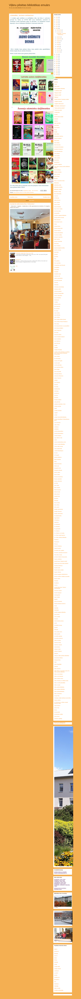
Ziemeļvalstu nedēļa (58, 714)
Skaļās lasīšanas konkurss (59, 603)
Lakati (55, 408)
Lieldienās (56, 429)
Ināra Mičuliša (57, 315)
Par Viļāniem (57, 531)
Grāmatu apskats (58, 291)
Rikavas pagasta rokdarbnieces (61, 574)
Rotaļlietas (56, 583)
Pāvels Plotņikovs (58, 546)
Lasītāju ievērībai (57, 410)
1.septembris (57, 112)
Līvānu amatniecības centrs (60, 442)
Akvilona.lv (56, 951)
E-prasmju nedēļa (58, 234)
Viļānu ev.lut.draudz (58, 674)
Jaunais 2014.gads (58, 360)
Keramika (56, 386)
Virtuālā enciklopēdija (58, 990)
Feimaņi (56, 254)
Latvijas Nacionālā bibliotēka (60, 417)
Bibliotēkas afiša (57, 185)
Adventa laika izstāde (58, 116)
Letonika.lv (56, 970)
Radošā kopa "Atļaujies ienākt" (60, 561)
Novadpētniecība (57, 515)
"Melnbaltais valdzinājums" (60, 105)
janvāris (58, 51)
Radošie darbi (57, 567)
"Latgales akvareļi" (58, 101)
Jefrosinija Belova (58, 373)
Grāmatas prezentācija (59, 286)
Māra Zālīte (56, 485)
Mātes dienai (57, 494)
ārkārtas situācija (57, 172)
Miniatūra (56, 498)
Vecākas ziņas (46, 197)
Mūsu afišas (56, 504)
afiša (16, 266)
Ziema (55, 710)
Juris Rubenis (57, 382)
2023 (57, 22)
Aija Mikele (56, 125)
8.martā (55, 114)
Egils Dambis (57, 239)
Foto (55, 258)
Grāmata (56, 282)
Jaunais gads (57, 362)
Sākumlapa (30, 197)
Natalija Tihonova (58, 511)
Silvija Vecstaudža (58, 601)
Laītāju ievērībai (57, 406)
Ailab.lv (55, 949)
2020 (57, 28)
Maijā (55, 461)
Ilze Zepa (56, 310)
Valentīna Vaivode (58, 644)
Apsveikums (56, 162)
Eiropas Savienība (58, 241)
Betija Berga (56, 176)
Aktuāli (55, 131)
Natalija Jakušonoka (58, 509)
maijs (58, 44)
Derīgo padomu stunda (59, 217)
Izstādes (56, 347)
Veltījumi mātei (57, 649)
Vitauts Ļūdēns (57, 700)
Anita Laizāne (57, 157)
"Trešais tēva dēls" (58, 110)
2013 (57, 65)
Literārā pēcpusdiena (58, 433)
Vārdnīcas (56, 983)
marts (58, 48)
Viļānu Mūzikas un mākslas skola (61, 680)
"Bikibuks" (56, 97)
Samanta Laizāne (58, 590)
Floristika (56, 256)
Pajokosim (56, 522)
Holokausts (56, 299)
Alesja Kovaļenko (58, 138)
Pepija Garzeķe (57, 548)
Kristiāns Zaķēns (57, 399)
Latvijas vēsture (57, 968)
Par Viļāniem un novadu (59, 533)
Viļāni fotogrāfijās (57, 664)
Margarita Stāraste (58, 470)
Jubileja (55, 380)
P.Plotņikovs (56, 520)
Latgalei (56, 412)
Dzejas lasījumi (57, 230)
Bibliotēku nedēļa (58, 189)
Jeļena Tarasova (57, 378)
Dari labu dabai (57, 211)
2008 (57, 74)
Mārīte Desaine (57, 489)
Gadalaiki (56, 271)
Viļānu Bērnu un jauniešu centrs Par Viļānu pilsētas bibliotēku (61, 671)
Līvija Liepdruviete (58, 448)
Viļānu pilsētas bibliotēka (59, 689)
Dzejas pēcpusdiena (58, 232)
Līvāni (55, 439)
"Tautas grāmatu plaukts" (59, 108)
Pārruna (56, 544)
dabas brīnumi (57, 200)
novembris (59, 31)
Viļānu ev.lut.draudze (58, 676)
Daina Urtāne (57, 204)
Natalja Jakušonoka (58, 513)
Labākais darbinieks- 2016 (59, 404)
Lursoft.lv (56, 973)
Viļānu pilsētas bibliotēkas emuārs (29, 5)
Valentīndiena (57, 647)
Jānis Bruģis (56, 369)
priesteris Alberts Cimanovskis (60, 556)
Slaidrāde (56, 608)
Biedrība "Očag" (57, 191)
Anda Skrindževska (58, 151)
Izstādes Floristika (58, 349)
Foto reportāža (57, 263)
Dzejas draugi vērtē (58, 228)
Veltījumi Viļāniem (58, 651)
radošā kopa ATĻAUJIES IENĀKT (61, 563)
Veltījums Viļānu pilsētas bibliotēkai (61, 655)
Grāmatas (56, 284)
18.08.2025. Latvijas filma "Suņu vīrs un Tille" (24, 253)
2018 (57, 56)
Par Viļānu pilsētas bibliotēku (28, 192)
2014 (57, 63)
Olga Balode (57, 517)
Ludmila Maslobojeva (58, 450)
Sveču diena (57, 614)
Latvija (55, 964)
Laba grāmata (57, 401)
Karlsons (56, 384)
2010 (57, 71)
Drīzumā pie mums (58, 221)
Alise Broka (56, 140)
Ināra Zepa (56, 323)
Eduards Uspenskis (58, 237)
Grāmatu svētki (57, 289)
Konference (56, 393)
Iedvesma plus (57, 304)
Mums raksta (57, 502)
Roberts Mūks (57, 578)
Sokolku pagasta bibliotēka (60, 612)
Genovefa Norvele (58, 280)
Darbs (55, 957)
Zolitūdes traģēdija (58, 718)
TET (55, 981)
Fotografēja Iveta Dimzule (59, 265)
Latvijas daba (57, 966)
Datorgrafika (56, 213)
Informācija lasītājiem (58, 328)
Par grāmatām (57, 528)
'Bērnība (56, 82)
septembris (59, 38)
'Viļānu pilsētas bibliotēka (59, 88)
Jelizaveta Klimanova (58, 375)
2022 (57, 24)
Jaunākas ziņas (13, 197)
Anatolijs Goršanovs (58, 149)
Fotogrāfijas (56, 267)
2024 (57, 21)
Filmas (55, 960)
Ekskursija (56, 243)
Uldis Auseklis (57, 634)
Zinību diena (57, 716)
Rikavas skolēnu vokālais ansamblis (61, 576)
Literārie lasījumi (57, 435)
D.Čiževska (56, 198)
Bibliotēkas (56, 182)
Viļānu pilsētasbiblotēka (59, 691)
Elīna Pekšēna (57, 245)
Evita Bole (56, 252)
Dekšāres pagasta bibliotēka (60, 215)
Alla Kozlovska (57, 144)
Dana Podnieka (57, 206)
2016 (57, 59)
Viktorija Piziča (57, 660)
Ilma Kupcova (57, 306)
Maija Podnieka (57, 459)
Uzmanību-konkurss (58, 638)
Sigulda (55, 599)
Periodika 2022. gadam (59, 550)
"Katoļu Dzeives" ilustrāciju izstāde (61, 99)
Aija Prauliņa (57, 127)
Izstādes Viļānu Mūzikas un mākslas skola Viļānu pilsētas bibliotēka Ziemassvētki (62, 353)
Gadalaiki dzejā (57, 273)
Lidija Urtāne (57, 424)
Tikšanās (56, 629)
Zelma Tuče (56, 707)
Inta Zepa (56, 332)
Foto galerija (57, 260)
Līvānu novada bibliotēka (59, 444)
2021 (57, 26)
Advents (56, 121)
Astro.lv (55, 955)
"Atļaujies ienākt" (57, 95)
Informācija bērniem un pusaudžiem (61, 325)
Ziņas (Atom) (31, 200)
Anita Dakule (57, 153)
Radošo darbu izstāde (59, 569)
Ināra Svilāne (57, 313)
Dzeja (55, 224)
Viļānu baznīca (57, 668)
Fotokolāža (56, 269)
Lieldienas (56, 426)
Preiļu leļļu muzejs (58, 554)
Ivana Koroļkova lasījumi (59, 336)
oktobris (58, 37)
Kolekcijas (56, 391)
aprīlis (58, 46)
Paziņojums (56, 541)
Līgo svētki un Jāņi (58, 437)
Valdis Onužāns (57, 640)
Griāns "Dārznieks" (58, 295)
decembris (59, 30)
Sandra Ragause (57, 592)
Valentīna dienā (57, 642)
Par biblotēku (57, 526)
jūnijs (58, 42)
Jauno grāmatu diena (18, 192)
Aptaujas (56, 953)
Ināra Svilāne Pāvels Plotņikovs (61, 321)
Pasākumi (56, 539)
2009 (57, 72)
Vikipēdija (56, 986)
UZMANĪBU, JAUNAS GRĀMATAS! (22, 15)
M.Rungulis (56, 455)
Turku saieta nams (58, 631)
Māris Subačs (57, 487)
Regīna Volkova (57, 572)
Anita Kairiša (57, 155)
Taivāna (56, 627)
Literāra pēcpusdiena (58, 431)
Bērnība (56, 178)
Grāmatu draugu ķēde (59, 293)
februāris (59, 50)
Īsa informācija (57, 358)
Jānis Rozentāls (57, 371)
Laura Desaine (57, 422)
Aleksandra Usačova (58, 136)
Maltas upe (56, 465)
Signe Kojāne (57, 597)
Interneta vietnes (57, 334)
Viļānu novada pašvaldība (59, 682)
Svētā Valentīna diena (59, 620)
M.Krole (56, 452)
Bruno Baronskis (57, 193)
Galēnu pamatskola (58, 278)
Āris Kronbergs (57, 169)
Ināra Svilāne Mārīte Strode (60, 319)
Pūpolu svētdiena (58, 559)
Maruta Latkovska (58, 481)
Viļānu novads (57, 684)
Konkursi (56, 395)
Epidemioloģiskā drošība (59, 247)
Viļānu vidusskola (58, 693)
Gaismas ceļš (57, 276)
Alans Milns (56, 134)
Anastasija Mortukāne (58, 147)
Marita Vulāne (57, 472)
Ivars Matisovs (57, 341)
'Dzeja (55, 84)
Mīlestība (56, 500)
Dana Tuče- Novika (58, 208)
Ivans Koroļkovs (57, 338)
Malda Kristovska (58, 463)
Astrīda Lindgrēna (58, 164)
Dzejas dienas (57, 226)
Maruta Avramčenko (58, 476)
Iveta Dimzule (57, 343)
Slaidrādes (56, 610)
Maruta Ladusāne (58, 478)
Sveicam (56, 618)
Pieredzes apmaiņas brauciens (60, 552)
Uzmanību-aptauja (58, 636)
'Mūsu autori (56, 86)
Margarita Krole (57, 468)
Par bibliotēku (57, 524)
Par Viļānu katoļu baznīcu (59, 535)
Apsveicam (56, 160)
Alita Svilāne (57, 142)
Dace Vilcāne (57, 202)
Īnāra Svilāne (57, 356)
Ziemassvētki (57, 712)
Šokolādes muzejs (58, 625)
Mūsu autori (56, 507)
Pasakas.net (57, 977)
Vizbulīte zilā (18, 259)
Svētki (55, 623)
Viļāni (55, 662)
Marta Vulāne (57, 474)
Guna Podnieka (57, 297)
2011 (57, 69)
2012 (57, 67)
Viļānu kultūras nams (58, 678)
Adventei (56, 118)
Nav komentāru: (35, 190)
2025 (57, 19)
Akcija (55, 129)
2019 (57, 54)
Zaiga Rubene (57, 705)
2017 (57, 57)
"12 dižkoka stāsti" (58, 90)
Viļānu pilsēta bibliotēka (59, 687)
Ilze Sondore (57, 308)
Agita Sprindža (57, 123)
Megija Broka (57, 496)
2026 (57, 17)
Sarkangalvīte (57, 595)
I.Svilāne (56, 302)
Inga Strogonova (57, 330)
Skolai (55, 605)
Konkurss (56, 397)
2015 (57, 61)
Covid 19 (56, 195)
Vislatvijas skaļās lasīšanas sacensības (62, 698)
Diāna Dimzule (57, 219)
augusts (58, 40)
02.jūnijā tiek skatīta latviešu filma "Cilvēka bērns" (22, 204)
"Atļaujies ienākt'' (57, 92)
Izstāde (55, 345)
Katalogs (56, 962)
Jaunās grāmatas (58, 365)
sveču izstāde (57, 616)
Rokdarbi (56, 580)
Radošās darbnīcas (58, 565)
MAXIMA (56, 483)
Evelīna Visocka (57, 250)
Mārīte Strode (57, 491)
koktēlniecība (57, 388)
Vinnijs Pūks (56, 695)
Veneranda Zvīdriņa (58, 657)
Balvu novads (57, 174)
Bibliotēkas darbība (58, 187)
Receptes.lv (56, 979)
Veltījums (56, 653)
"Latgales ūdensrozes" (59, 103)
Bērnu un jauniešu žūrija (59, 180)
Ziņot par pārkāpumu (59, 722)
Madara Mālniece (58, 457)
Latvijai (55, 414)
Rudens (56, 585)
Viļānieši (56, 666)
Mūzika (55, 975)
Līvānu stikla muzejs (58, 446)
